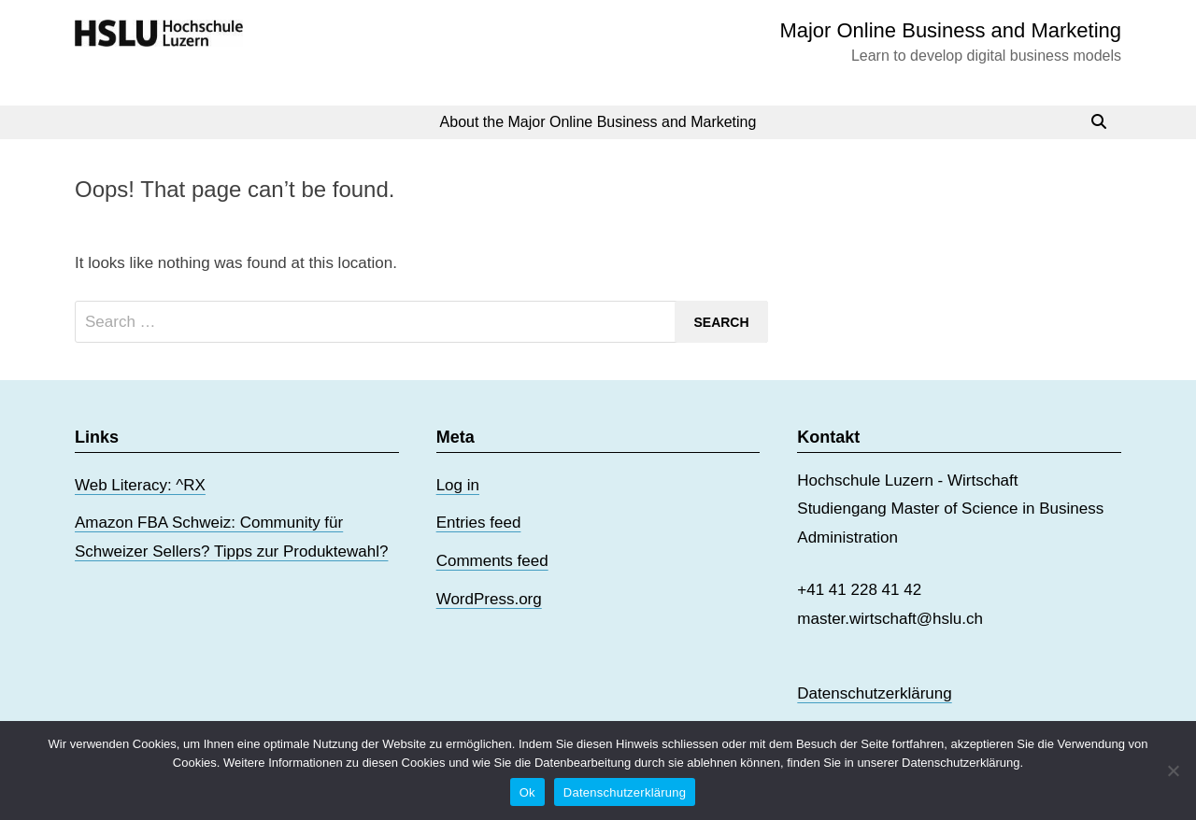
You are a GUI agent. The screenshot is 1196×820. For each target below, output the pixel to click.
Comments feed (492, 561)
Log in (457, 485)
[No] (1172, 770)
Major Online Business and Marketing (950, 30)
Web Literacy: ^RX (140, 485)
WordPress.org (489, 599)
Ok (527, 792)
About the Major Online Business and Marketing (598, 122)
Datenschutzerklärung (874, 693)
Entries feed (478, 522)
